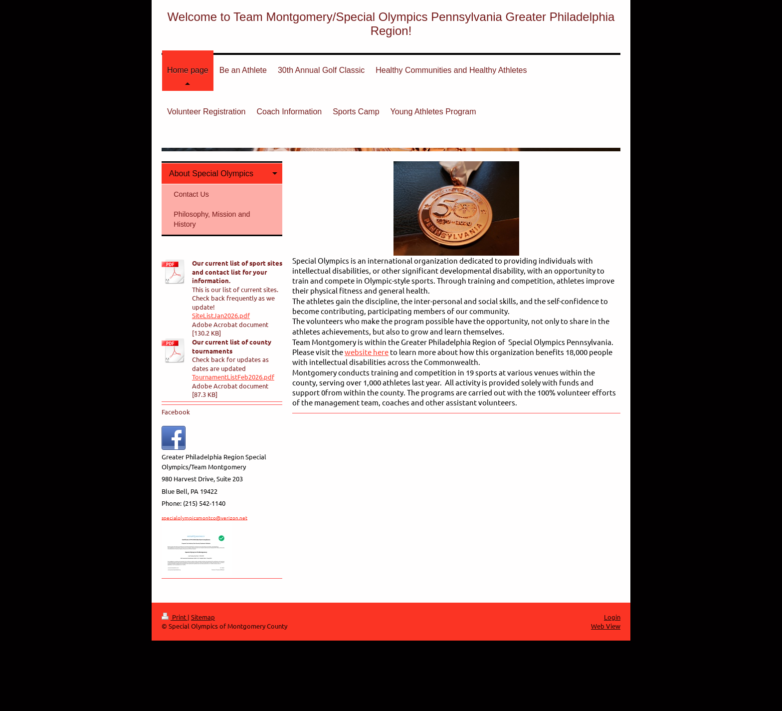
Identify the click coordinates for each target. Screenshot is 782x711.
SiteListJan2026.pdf (221, 315)
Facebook (176, 411)
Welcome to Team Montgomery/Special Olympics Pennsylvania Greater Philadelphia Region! (391, 23)
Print (175, 617)
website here (367, 351)
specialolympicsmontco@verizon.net (204, 517)
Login (612, 617)
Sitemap (203, 617)
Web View (605, 626)
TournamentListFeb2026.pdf (233, 376)
